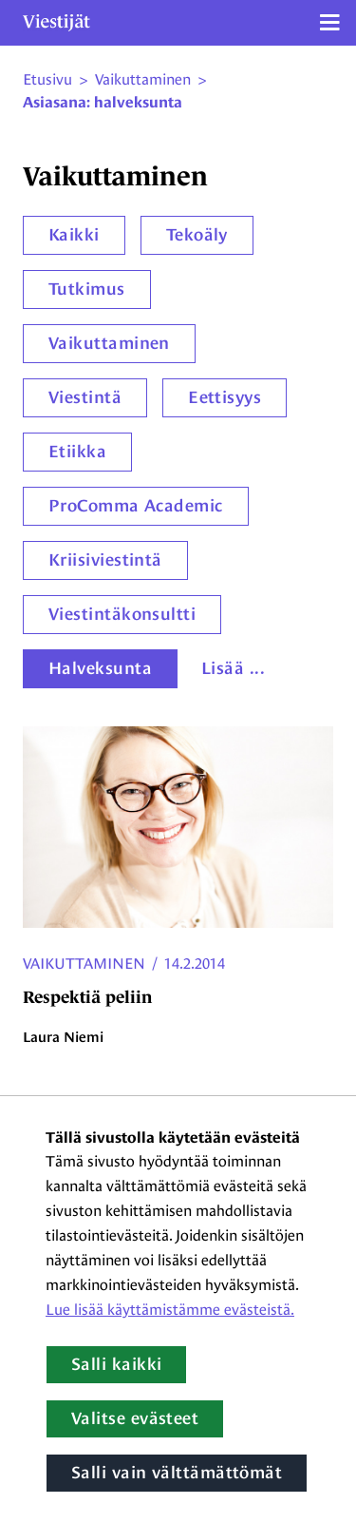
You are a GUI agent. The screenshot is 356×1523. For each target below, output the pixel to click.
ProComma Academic (135, 505)
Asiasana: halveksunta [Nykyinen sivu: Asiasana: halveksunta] (102, 102)
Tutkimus (86, 289)
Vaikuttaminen (109, 343)
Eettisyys (224, 397)
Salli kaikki (116, 1364)
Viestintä (85, 397)
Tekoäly (197, 234)
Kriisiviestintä (105, 559)
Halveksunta (100, 668)
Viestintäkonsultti (122, 614)
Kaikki (74, 234)
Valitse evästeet (134, 1418)
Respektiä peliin (87, 997)
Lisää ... (233, 668)
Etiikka (77, 451)
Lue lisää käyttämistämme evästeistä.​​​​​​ (170, 1310)
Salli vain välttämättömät (176, 1472)
